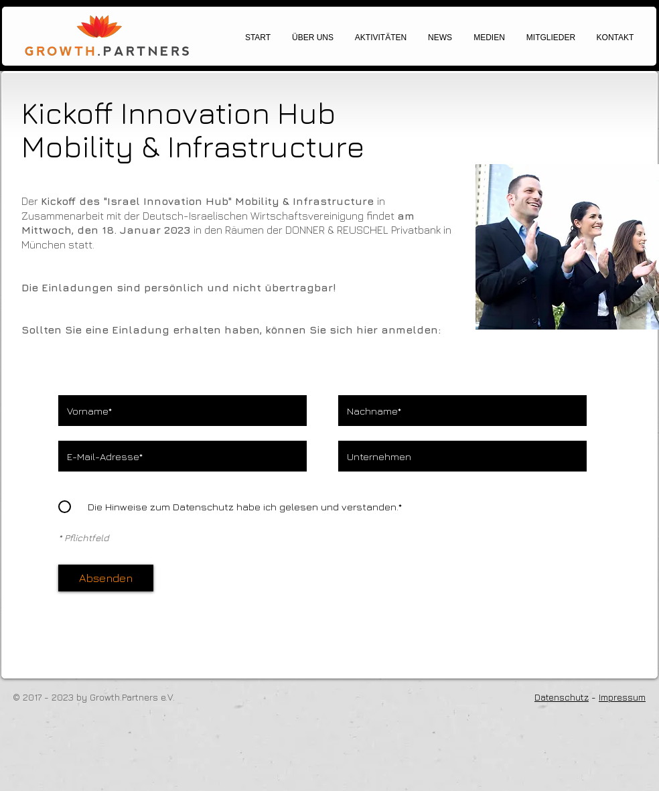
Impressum (622, 697)
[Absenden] (105, 578)
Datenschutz (561, 697)
